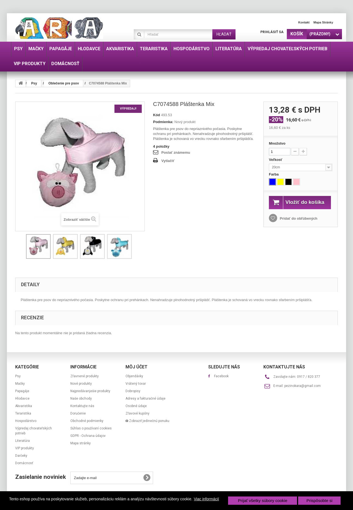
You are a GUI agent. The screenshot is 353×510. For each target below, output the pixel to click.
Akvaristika (23, 406)
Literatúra (22, 441)
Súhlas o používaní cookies (91, 428)
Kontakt (304, 22)
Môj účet (136, 367)
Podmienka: (163, 122)
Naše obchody (81, 398)
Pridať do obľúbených (298, 224)
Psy (18, 376)
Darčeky (21, 456)
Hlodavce (22, 398)
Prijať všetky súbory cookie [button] (262, 500)
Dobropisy (132, 391)
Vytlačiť (168, 161)
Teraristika (23, 413)
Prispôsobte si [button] (319, 500)
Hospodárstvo (25, 421)
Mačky (20, 384)
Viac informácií (206, 499)
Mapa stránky (323, 22)
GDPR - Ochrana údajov (88, 436)
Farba (274, 174)
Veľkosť (276, 160)
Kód (156, 115)
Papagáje (22, 391)
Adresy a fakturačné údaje (145, 398)
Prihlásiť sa (272, 32)
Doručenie (78, 413)
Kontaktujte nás (82, 406)
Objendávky (134, 376)
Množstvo (277, 143)
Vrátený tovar (135, 384)
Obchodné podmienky (86, 421)
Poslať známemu (175, 152)
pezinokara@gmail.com (302, 386)
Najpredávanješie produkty (90, 391)
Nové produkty (81, 384)
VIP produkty (24, 448)
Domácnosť (24, 463)
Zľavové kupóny (137, 413)
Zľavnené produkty (84, 376)
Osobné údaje (136, 406)
